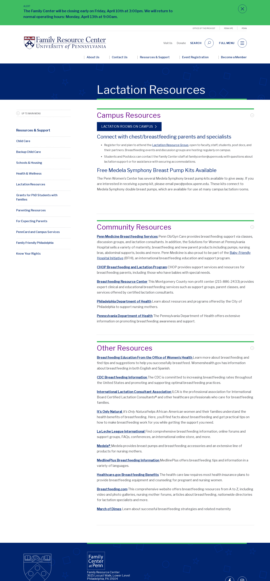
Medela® (103, 436)
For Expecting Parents (31, 221)
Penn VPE (228, 28)
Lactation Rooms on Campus (127, 126)
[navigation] (242, 43)
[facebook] (229, 562)
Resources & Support (155, 57)
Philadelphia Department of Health (124, 297)
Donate (181, 43)
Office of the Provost (204, 28)
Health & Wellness (29, 173)
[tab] (175, 115)
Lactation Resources (30, 184)
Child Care (23, 141)
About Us (93, 57)
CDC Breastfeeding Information (122, 367)
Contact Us (120, 57)
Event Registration (195, 57)
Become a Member (234, 57)
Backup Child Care (28, 152)
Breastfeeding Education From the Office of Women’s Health (144, 347)
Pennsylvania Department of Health (125, 311)
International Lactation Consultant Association (134, 382)
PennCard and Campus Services (38, 232)
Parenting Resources (31, 210)
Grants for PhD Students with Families (36, 197)
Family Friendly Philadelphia (34, 243)
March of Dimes (109, 499)
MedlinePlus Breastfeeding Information (128, 450)
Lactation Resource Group (170, 145)
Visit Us (167, 43)
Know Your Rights (28, 253)
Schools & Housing (29, 162)
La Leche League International (121, 421)
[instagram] (242, 562)
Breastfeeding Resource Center (122, 277)
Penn (244, 28)
